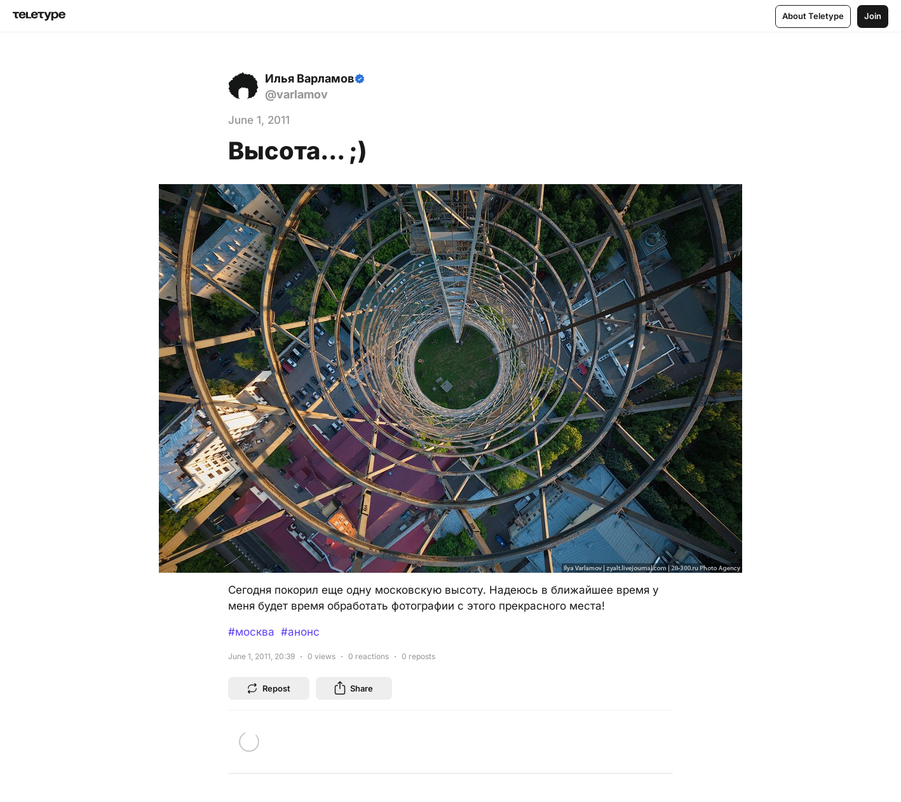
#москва (251, 631)
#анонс (300, 631)
